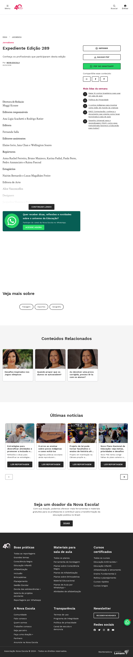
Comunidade (20, 614)
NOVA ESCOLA (13, 63)
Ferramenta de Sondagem (67, 562)
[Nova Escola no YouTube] (113, 630)
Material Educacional (64, 580)
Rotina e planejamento (105, 578)
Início (5, 37)
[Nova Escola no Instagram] (104, 630)
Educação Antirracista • (105, 562)
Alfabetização (20, 569)
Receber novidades (106, 615)
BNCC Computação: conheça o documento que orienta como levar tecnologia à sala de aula (101, 114)
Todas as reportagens (24, 553)
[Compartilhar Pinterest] (104, 79)
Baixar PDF (101, 57)
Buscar (114, 7)
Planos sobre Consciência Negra (66, 567)
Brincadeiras (20, 577)
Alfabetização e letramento (107, 570)
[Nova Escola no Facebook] (95, 630)
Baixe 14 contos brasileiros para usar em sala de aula (102, 94)
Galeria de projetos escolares (23, 594)
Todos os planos (62, 558)
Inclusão (18, 573)
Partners (18, 638)
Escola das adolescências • (27, 589)
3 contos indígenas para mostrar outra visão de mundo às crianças (100, 106)
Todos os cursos (102, 558)
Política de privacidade (65, 622)
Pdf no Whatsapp (102, 66)
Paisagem (26, 307)
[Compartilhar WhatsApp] (87, 79)
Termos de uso (61, 614)
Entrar (125, 7)
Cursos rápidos (101, 581)
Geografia (56, 307)
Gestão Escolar (21, 585)
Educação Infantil (22, 565)
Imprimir (102, 48)
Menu (7, 7)
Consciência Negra (23, 561)
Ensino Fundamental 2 (105, 574)
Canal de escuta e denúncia (63, 628)
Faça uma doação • (23, 634)
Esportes (41, 307)
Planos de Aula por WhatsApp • (63, 586)
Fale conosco (20, 618)
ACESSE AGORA (33, 227)
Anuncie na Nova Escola (26, 642)
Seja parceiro (20, 630)
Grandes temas (21, 557)
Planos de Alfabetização (66, 573)
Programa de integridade (66, 618)
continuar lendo (41, 207)
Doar (66, 523)
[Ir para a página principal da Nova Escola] (18, 7)
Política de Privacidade (95, 100)
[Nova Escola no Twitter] (99, 630)
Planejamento (21, 581)
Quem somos (20, 622)
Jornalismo (17, 37)
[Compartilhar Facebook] (95, 79)
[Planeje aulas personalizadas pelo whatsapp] (127, 622)
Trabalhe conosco (23, 626)
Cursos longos (101, 585)
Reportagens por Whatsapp (27, 600)
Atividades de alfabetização (67, 591)
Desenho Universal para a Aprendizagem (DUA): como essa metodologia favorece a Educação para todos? (101, 124)
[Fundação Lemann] (121, 652)
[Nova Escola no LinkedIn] (108, 630)
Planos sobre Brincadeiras (67, 576)
